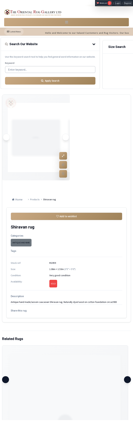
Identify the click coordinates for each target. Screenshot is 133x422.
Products (35, 200)
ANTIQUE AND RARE (21, 244)
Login (117, 3)
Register (127, 3)
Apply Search (50, 82)
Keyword (9, 64)
